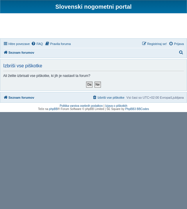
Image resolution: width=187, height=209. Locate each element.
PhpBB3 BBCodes (137, 109)
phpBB (53, 109)
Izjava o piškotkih (116, 105)
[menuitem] (37, 43)
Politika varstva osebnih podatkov (81, 105)
